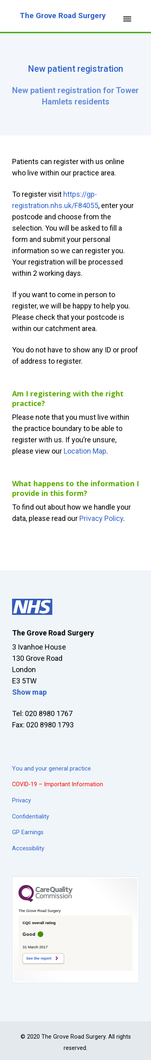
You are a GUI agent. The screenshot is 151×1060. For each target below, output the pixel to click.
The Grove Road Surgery (63, 15)
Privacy (21, 800)
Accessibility (28, 848)
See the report (39, 958)
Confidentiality (30, 816)
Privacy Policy (101, 518)
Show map (29, 692)
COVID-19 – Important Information (57, 784)
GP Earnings (27, 832)
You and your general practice (51, 768)
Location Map (85, 451)
